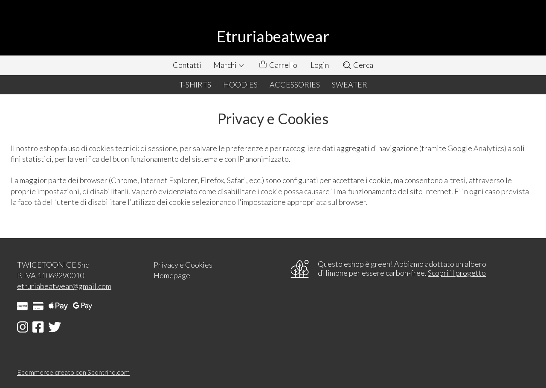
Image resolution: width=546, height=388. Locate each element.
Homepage (172, 275)
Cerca (357, 65)
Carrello (277, 65)
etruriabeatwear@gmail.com (64, 286)
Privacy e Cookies (183, 264)
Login (320, 65)
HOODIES (240, 84)
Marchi (229, 65)
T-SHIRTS (195, 84)
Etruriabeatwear (273, 36)
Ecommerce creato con (73, 372)
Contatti (187, 65)
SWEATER (349, 84)
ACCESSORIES (295, 84)
